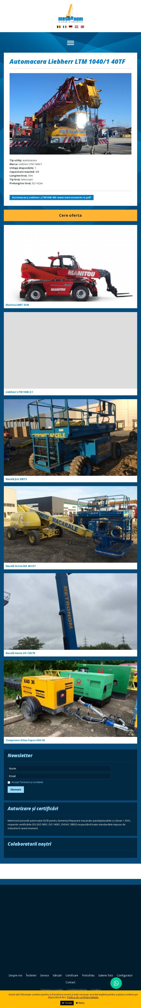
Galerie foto (105, 975)
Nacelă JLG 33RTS (16, 479)
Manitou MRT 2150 (17, 305)
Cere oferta (70, 215)
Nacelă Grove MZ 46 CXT (21, 566)
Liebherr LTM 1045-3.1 (19, 392)
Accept (67, 1002)
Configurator (125, 975)
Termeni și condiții (51, 990)
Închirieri (31, 975)
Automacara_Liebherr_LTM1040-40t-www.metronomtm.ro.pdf (51, 197)
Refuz (80, 1002)
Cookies (96, 990)
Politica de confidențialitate (83, 997)
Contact (70, 982)
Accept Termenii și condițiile (25, 782)
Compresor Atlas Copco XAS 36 (25, 740)
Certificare (72, 975)
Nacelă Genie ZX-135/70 (20, 653)
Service (44, 975)
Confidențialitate (77, 990)
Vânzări (57, 975)
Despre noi (15, 975)
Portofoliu (88, 975)
